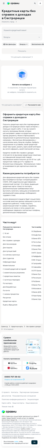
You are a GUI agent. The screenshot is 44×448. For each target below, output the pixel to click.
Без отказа (7, 237)
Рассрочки (7, 298)
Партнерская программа (29, 392)
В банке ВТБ (36, 238)
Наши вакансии (32, 403)
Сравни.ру (4, 326)
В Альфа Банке (37, 235)
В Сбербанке (36, 231)
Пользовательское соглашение (24, 396)
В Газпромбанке (38, 263)
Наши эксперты (18, 403)
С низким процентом (11, 294)
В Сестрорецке (8, 329)
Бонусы (24, 44)
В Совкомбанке (37, 267)
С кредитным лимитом (11, 276)
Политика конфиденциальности (14, 399)
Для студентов (8, 258)
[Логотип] (9, 411)
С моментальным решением (14, 273)
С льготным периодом (11, 280)
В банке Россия (37, 285)
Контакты (14, 392)
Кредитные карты (10, 301)
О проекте (6, 392)
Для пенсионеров (9, 244)
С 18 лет (6, 233)
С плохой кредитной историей (14, 269)
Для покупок (7, 248)
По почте (6, 290)
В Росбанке (36, 281)
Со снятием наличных (11, 255)
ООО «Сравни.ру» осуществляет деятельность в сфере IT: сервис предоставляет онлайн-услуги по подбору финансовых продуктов (20, 418)
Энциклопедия (33, 399)
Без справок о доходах (11, 240)
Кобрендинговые (9, 262)
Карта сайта (6, 403)
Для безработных (9, 287)
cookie (16, 441)
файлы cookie (25, 429)
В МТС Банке (36, 253)
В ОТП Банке (36, 271)
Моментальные (9, 265)
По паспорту (7, 283)
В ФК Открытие (37, 260)
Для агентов (6, 396)
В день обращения (10, 305)
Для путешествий (9, 251)
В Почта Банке (37, 242)
